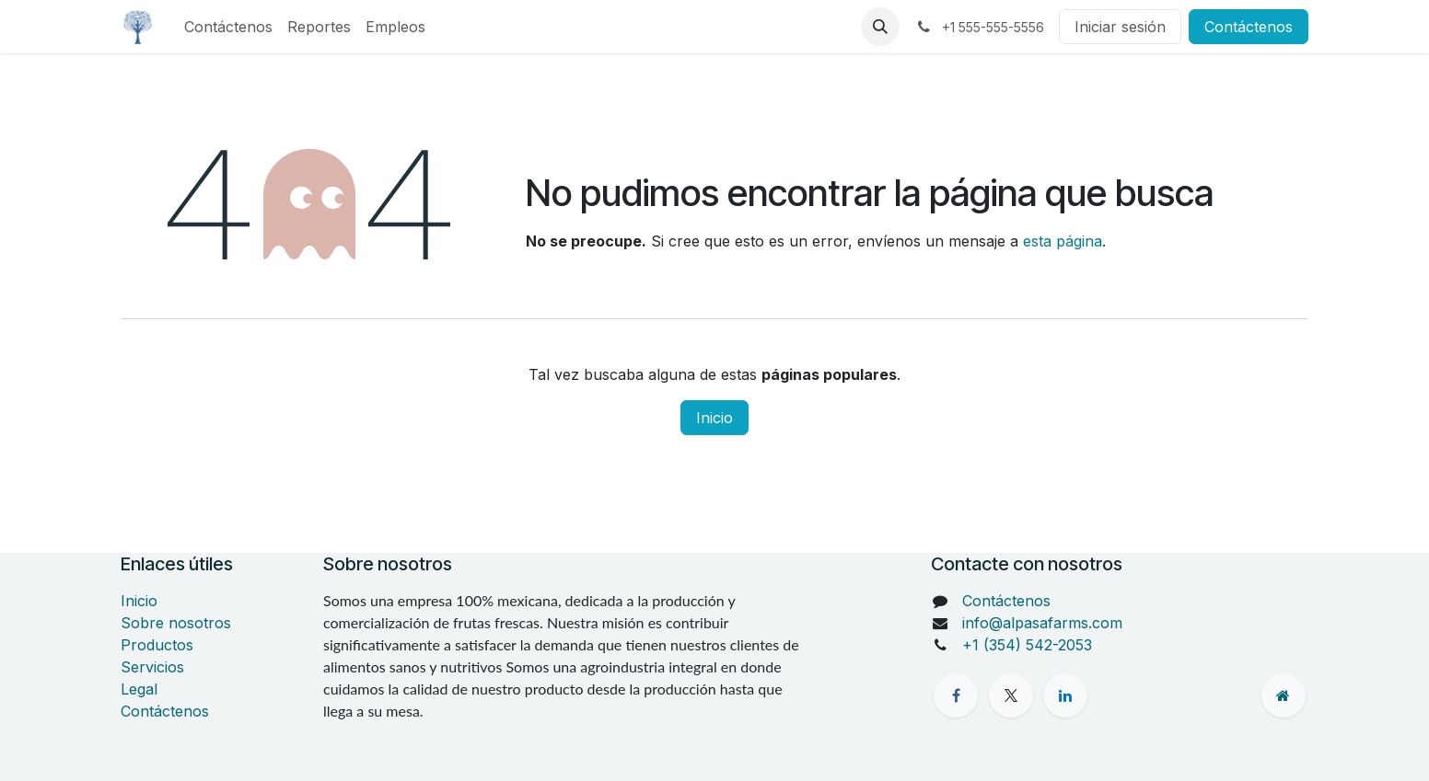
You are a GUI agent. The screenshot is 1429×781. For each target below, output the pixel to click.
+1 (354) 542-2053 (1027, 645)
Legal (139, 689)
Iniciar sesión (1120, 26)
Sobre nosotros (176, 623)
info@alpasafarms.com (1042, 623)
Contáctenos (1248, 26)
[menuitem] (228, 26)
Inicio (714, 417)
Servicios (152, 667)
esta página (1062, 241)
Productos (157, 645)
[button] (880, 26)
